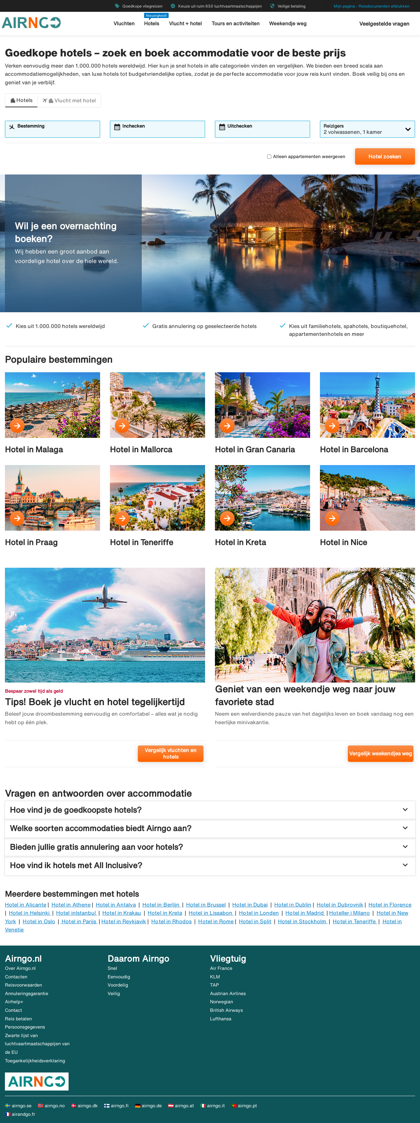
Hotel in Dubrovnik (340, 904)
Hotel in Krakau (121, 912)
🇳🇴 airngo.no (51, 1105)
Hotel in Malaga (34, 449)
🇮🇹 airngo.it (212, 1105)
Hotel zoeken (384, 156)
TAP (214, 985)
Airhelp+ (14, 1001)
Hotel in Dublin (292, 904)
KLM (215, 976)
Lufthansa (220, 1018)
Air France (221, 968)
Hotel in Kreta (240, 542)
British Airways (226, 1010)
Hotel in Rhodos (171, 921)
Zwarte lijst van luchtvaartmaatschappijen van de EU (37, 1043)
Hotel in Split (255, 921)
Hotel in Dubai (250, 904)
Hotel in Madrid (305, 912)
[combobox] (56, 132)
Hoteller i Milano (349, 912)
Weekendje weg (287, 23)
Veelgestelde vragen (384, 23)
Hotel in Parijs (78, 921)
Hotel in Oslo (39, 921)
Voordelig (118, 985)
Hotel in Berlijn (161, 904)
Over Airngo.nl (20, 968)
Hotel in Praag (31, 542)
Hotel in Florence (389, 904)
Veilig (114, 993)
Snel (112, 968)
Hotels (152, 23)
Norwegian (221, 1001)
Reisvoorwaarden (23, 985)
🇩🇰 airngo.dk (84, 1105)
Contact (13, 1010)
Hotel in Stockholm (302, 921)
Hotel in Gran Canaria (255, 449)
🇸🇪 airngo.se (18, 1105)
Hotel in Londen (259, 912)
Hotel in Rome (216, 921)
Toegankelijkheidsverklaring (35, 1060)
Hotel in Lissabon (211, 912)
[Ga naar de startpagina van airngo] (31, 22)
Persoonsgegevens (25, 1027)
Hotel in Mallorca (141, 449)
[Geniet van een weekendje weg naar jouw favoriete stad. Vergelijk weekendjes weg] (315, 670)
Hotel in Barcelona (354, 449)
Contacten (16, 976)
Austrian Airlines (228, 993)
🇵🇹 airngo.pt (244, 1105)
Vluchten (124, 23)
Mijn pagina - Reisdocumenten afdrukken (372, 6)
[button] (21, 101)
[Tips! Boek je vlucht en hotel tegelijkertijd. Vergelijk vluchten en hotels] (105, 670)
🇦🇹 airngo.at (181, 1105)
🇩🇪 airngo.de (148, 1105)
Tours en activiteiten (235, 23)
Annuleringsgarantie (26, 993)
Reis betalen (18, 1018)
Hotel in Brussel (206, 904)
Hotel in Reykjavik (123, 921)
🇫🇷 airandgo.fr (20, 1114)
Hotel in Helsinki (30, 912)
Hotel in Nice (343, 542)
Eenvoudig (119, 976)
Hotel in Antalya (116, 904)
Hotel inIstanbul (76, 912)
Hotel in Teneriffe (141, 542)
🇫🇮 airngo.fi (116, 1105)
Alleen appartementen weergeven (306, 156)
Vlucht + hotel (186, 23)
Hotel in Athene (71, 904)
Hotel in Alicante (25, 904)
